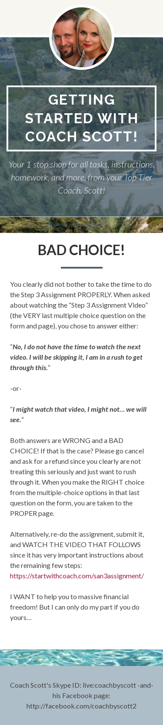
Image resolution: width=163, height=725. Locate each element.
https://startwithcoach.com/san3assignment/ (77, 575)
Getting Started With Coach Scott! (82, 118)
